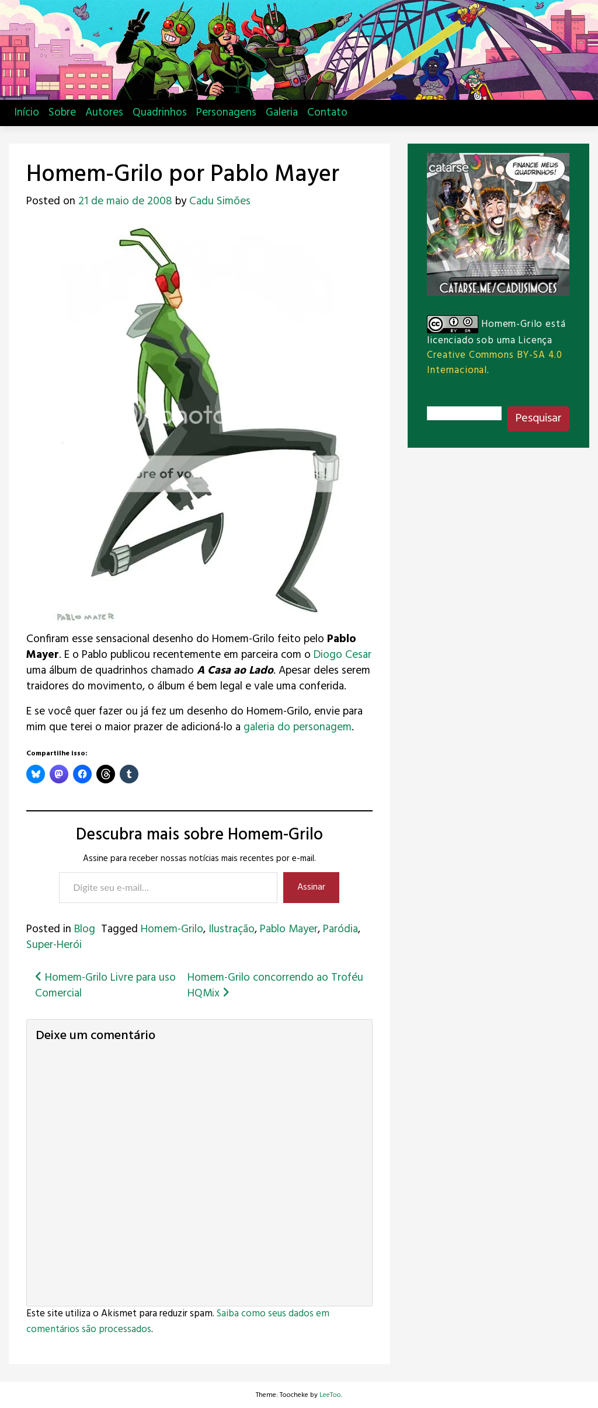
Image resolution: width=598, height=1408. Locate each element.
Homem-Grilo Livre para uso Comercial (105, 985)
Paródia (340, 929)
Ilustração (231, 929)
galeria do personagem (298, 727)
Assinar (311, 887)
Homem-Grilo (172, 929)
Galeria (282, 112)
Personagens (226, 112)
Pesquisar (538, 418)
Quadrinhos (160, 112)
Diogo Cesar (342, 655)
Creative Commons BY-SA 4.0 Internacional (494, 362)
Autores (104, 112)
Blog (84, 929)
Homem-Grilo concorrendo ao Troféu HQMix (275, 985)
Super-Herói (54, 945)
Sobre (62, 112)
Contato (327, 112)
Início (26, 112)
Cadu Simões (220, 201)
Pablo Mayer (289, 929)
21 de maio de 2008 (125, 201)
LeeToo (330, 1395)
